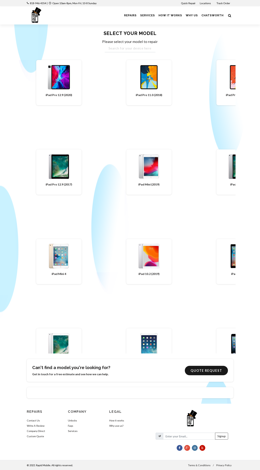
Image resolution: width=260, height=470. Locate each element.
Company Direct (36, 430)
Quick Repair (188, 3)
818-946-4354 (38, 3)
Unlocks (72, 420)
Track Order (223, 3)
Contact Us (33, 420)
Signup (221, 436)
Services (73, 430)
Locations (205, 3)
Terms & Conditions (199, 465)
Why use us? (116, 425)
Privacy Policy (224, 465)
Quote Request (206, 371)
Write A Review (36, 425)
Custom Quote (35, 436)
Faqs (70, 425)
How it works (116, 420)
